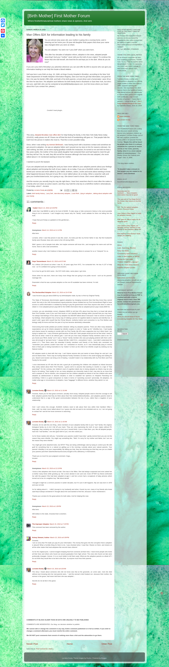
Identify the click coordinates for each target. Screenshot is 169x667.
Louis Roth (75, 193)
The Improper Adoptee (40, 524)
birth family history (38, 193)
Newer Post (32, 644)
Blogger (104, 658)
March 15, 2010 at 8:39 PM (59, 537)
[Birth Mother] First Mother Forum (59, 15)
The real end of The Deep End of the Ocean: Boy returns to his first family (129, 201)
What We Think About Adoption (128, 265)
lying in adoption (86, 193)
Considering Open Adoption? (127, 253)
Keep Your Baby (123, 251)
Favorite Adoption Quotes (126, 267)
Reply (34, 223)
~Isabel (35, 208)
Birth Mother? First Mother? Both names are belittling (128, 234)
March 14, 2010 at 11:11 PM (52, 230)
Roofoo (89, 658)
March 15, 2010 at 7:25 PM (59, 524)
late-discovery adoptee (62, 193)
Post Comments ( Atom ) (44, 649)
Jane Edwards (125, 116)
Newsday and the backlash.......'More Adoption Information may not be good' (127, 193)
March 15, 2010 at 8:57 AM (56, 261)
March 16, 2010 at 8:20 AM (56, 569)
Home (70, 644)
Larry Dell (49, 193)
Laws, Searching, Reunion (126, 248)
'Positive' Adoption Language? (127, 262)
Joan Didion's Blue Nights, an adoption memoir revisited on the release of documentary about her (129, 227)
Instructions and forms (125, 278)
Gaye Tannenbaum (39, 261)
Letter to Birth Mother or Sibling (128, 256)
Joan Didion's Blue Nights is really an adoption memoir (129, 214)
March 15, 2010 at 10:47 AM (62, 292)
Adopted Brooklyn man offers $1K (48, 135)
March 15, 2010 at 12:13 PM (52, 468)
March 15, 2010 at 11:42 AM (57, 422)
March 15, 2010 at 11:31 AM (57, 390)
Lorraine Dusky (38, 390)
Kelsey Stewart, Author (40, 537)
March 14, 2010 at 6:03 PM (47, 208)
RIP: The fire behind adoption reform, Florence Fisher (127, 208)
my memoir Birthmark (54, 145)
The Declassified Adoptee (41, 292)
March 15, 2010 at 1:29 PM (51, 506)
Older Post (107, 644)
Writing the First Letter (125, 259)
